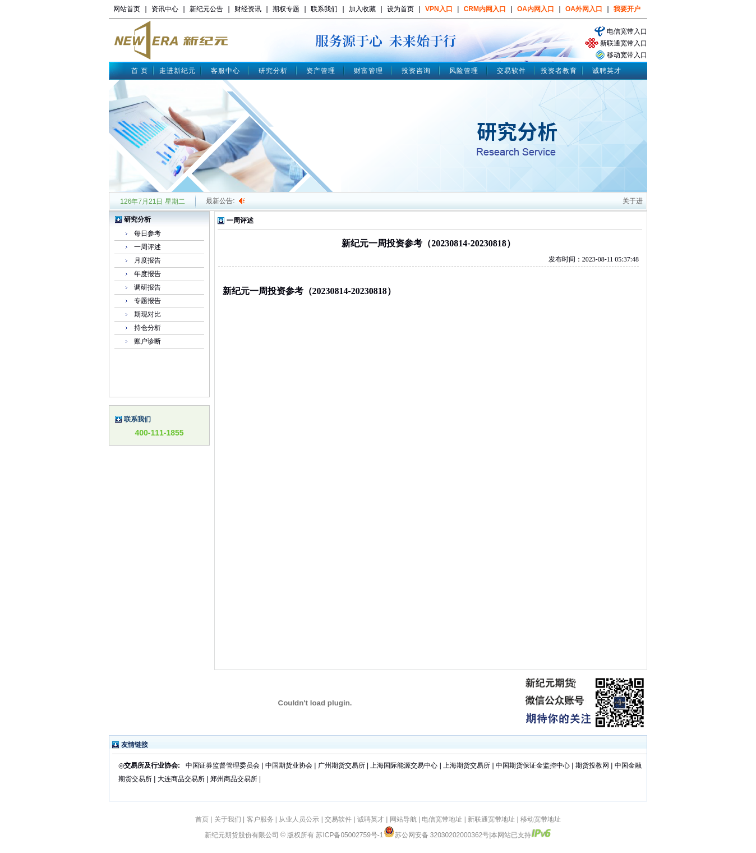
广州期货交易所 (341, 765)
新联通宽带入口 (623, 43)
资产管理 (320, 71)
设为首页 (400, 9)
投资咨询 (416, 71)
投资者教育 (559, 71)
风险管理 (463, 71)
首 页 (139, 71)
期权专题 (286, 9)
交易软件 (511, 71)
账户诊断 (147, 341)
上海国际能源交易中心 (403, 765)
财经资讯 (247, 9)
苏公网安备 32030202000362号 (437, 835)
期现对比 (147, 314)
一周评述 (147, 247)
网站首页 (126, 9)
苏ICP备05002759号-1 (349, 835)
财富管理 (368, 71)
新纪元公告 (206, 9)
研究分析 (273, 71)
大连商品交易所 (181, 779)
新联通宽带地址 (491, 819)
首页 (202, 819)
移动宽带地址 (540, 819)
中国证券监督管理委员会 (223, 765)
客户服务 (260, 819)
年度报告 (147, 274)
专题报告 (147, 301)
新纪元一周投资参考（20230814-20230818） (309, 291)
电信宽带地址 (442, 819)
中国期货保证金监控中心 (533, 765)
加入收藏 (362, 9)
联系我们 (324, 9)
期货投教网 (592, 765)
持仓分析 (147, 328)
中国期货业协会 (288, 765)
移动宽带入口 (627, 55)
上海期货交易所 (467, 765)
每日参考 (147, 233)
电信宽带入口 (627, 31)
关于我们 (227, 819)
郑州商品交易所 (233, 779)
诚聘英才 (606, 71)
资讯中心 (164, 9)
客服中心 (225, 71)
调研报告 (147, 287)
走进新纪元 (177, 71)
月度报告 (147, 260)
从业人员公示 (299, 819)
